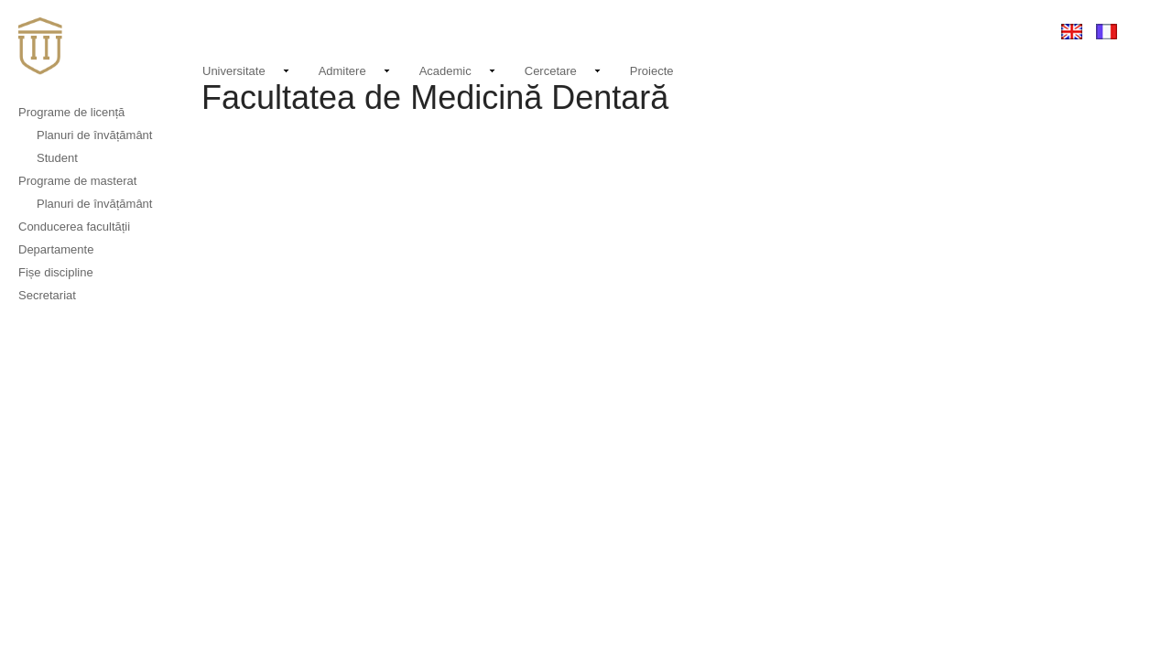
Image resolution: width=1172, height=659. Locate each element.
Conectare (1000, 31)
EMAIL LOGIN (915, 31)
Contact (837, 31)
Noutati (774, 28)
